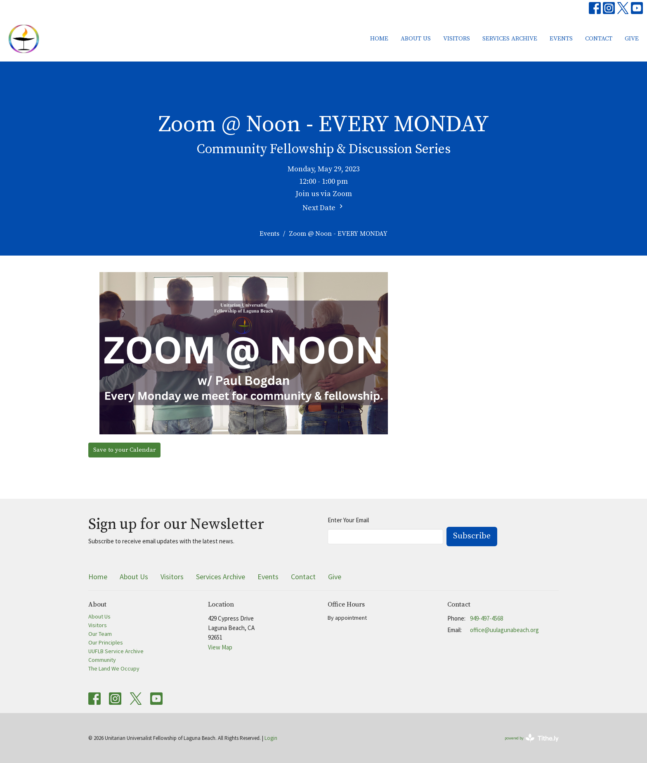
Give (632, 39)
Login (270, 738)
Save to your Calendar (124, 450)
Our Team (100, 633)
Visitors (456, 39)
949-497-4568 (486, 618)
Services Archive (509, 39)
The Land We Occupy (113, 668)
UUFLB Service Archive (116, 651)
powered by (532, 738)
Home (379, 39)
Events (561, 39)
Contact (598, 39)
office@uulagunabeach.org (504, 630)
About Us (416, 39)
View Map (220, 647)
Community (102, 659)
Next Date (323, 207)
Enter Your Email (348, 520)
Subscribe (472, 536)
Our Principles (105, 642)
